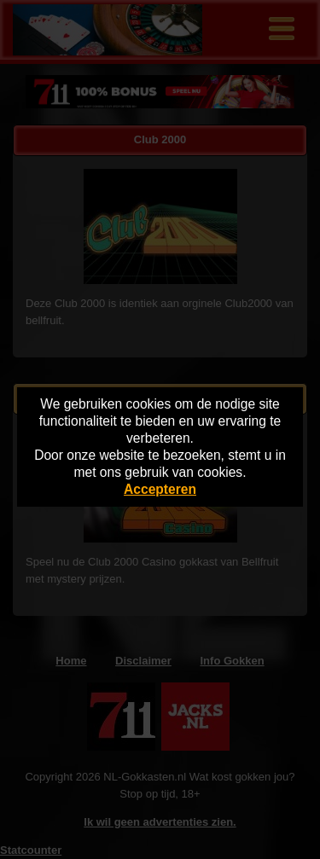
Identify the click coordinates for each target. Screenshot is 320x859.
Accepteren (160, 489)
